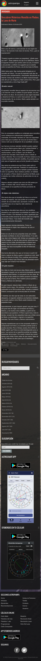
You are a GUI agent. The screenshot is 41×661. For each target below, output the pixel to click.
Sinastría (23, 616)
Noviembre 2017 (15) (8, 416)
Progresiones (5, 624)
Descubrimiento (32, 344)
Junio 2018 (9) (6, 393)
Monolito (6, 344)
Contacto (25, 603)
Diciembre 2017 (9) (7, 413)
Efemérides (4, 603)
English (26, 5)
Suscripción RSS (7, 433)
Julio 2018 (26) (6, 390)
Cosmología (13, 345)
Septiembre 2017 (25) (8, 423)
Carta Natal (4, 616)
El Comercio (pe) (11, 342)
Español (26, 2)
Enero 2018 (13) (6, 410)
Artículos (4, 600)
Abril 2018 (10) (6, 400)
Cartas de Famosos (29, 598)
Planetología (5, 345)
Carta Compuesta (6, 626)
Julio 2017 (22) (6, 429)
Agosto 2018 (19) (7, 387)
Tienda (25, 600)
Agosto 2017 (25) (7, 426)
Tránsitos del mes (6, 619)
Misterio (23, 344)
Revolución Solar (25, 619)
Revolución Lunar (26, 621)
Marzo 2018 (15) (7, 403)
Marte (17, 344)
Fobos (12, 344)
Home (3, 598)
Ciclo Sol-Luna (25, 624)
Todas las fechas (7, 380)
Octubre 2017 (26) (7, 420)
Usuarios (25, 608)
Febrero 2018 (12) (7, 406)
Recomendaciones (7, 606)
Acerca (25, 606)
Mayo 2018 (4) (6, 397)
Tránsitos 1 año (6, 621)
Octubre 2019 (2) (7, 383)
